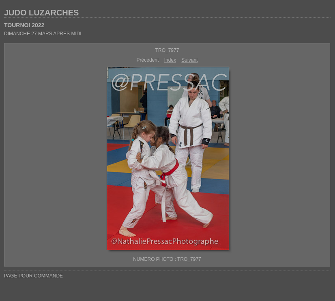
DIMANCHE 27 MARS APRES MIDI (43, 34)
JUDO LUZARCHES (41, 12)
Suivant (189, 60)
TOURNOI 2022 (24, 25)
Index (170, 60)
